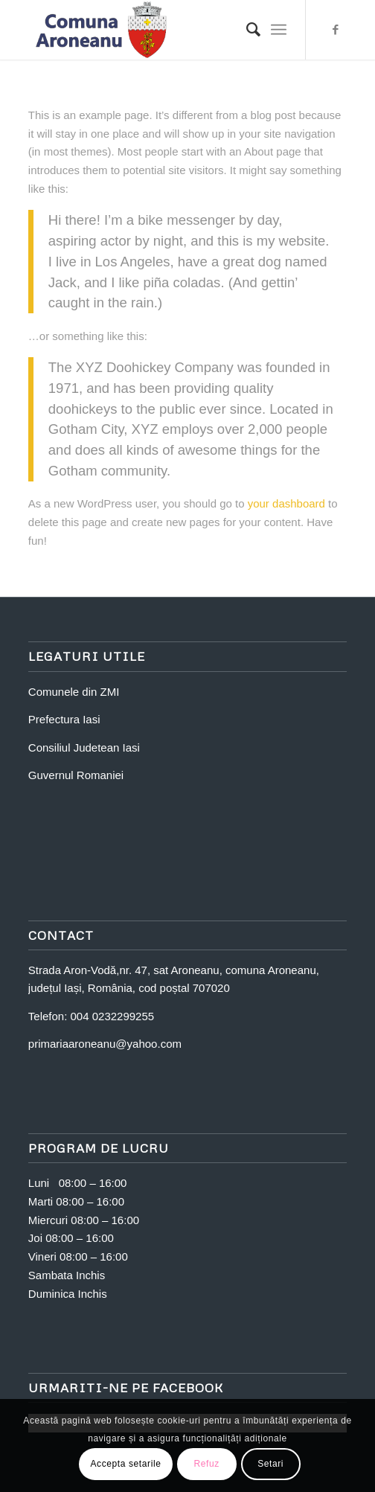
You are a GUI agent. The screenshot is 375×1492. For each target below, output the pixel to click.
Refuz (206, 1464)
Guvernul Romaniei (76, 775)
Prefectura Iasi (64, 719)
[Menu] (278, 30)
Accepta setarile (126, 1464)
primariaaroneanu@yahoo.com (105, 1043)
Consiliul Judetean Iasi (84, 747)
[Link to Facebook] (335, 30)
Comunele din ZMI (74, 691)
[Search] (245, 30)
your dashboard (286, 503)
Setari (270, 1464)
